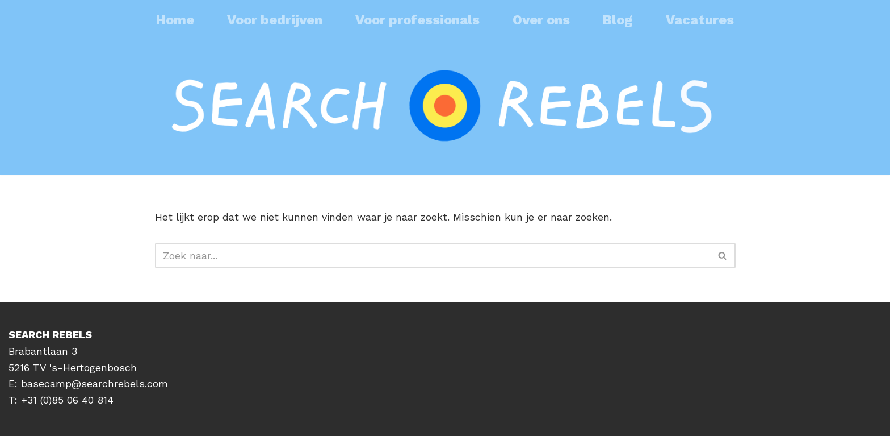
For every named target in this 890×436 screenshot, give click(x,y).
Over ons (541, 20)
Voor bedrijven (274, 20)
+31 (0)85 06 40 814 (67, 400)
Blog (618, 20)
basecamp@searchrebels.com (94, 383)
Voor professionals (417, 20)
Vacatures (700, 20)
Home (175, 20)
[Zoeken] (432, 255)
